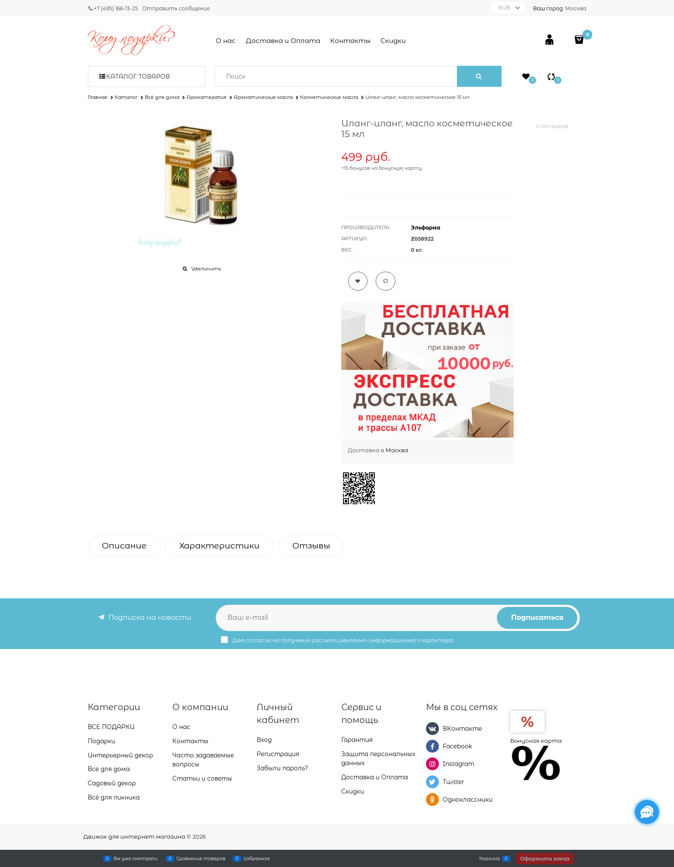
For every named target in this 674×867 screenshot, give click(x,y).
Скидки (393, 41)
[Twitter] (432, 781)
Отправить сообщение (176, 8)
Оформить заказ (545, 858)
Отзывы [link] (311, 546)
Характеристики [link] (219, 546)
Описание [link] (124, 546)
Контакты (350, 41)
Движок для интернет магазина (134, 836)
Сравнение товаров (200, 858)
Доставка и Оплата (283, 41)
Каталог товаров (138, 76)
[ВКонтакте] (432, 728)
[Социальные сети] (647, 812)
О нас (226, 41)
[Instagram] (432, 763)
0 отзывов (552, 126)
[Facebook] (432, 746)
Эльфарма (425, 227)
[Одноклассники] (432, 799)
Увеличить (206, 269)
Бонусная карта (536, 740)
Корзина (489, 858)
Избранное (256, 858)
